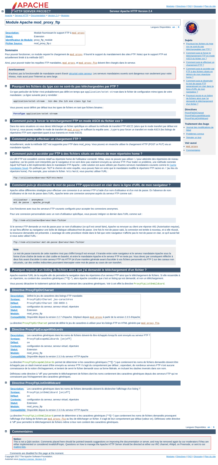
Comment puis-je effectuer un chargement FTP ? (200, 63)
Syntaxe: (15, 299)
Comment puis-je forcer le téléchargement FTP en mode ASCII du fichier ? (200, 56)
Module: (15, 313)
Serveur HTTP (22, 15)
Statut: (9, 36)
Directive (18, 290)
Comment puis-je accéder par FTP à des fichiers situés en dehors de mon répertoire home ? (200, 72)
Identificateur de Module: (19, 40)
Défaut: (15, 303)
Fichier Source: (14, 43)
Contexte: (16, 306)
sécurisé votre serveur (80, 73)
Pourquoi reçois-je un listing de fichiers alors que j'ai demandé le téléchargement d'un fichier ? (199, 99)
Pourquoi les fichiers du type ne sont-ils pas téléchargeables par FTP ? (199, 46)
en (174, 27)
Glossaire (198, 6)
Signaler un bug (193, 137)
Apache (8, 15)
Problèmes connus (195, 134)
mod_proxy (78, 33)
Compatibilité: (18, 317)
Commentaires (193, 150)
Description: (12, 32)
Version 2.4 (53, 15)
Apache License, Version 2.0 (32, 459)
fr (178, 27)
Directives (181, 6)
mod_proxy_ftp (88, 63)
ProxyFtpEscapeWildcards (197, 115)
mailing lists (20, 447)
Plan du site (210, 6)
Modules (170, 6)
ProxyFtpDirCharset (194, 112)
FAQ (189, 6)
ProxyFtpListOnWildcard (196, 118)
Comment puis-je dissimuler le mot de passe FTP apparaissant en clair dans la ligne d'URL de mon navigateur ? (200, 86)
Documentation (38, 15)
